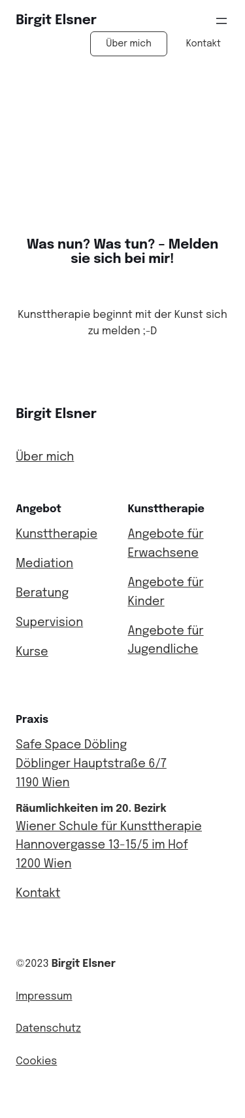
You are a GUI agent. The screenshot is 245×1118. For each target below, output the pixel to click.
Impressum (44, 996)
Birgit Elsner (56, 20)
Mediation (44, 564)
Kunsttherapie (56, 534)
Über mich (128, 43)
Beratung (42, 593)
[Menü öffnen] (221, 21)
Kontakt (203, 43)
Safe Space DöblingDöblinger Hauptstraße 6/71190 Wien (91, 764)
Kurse (32, 652)
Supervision (49, 623)
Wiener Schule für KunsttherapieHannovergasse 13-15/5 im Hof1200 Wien (109, 846)
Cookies (36, 1061)
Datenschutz (48, 1028)
